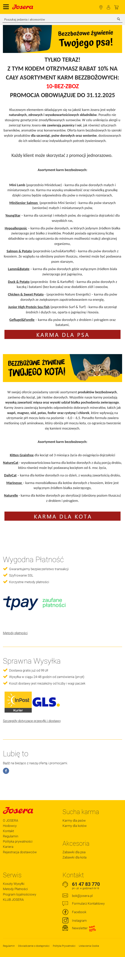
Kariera (8, 847)
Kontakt (8, 831)
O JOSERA (10, 820)
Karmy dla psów (74, 820)
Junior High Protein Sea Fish (29, 307)
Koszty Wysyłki (13, 884)
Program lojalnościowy (19, 894)
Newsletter (84, 928)
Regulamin (10, 836)
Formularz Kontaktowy (88, 903)
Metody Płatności (15, 889)
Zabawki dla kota (74, 857)
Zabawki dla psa (74, 852)
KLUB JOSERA (13, 900)
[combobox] (62, 19)
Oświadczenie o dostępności (34, 945)
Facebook (79, 912)
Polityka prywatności (18, 841)
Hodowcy (10, 826)
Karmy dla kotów (75, 826)
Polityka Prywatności (64, 945)
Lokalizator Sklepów (101, 7)
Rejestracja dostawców (20, 852)
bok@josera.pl (82, 896)
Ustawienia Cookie (89, 945)
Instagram (79, 920)
